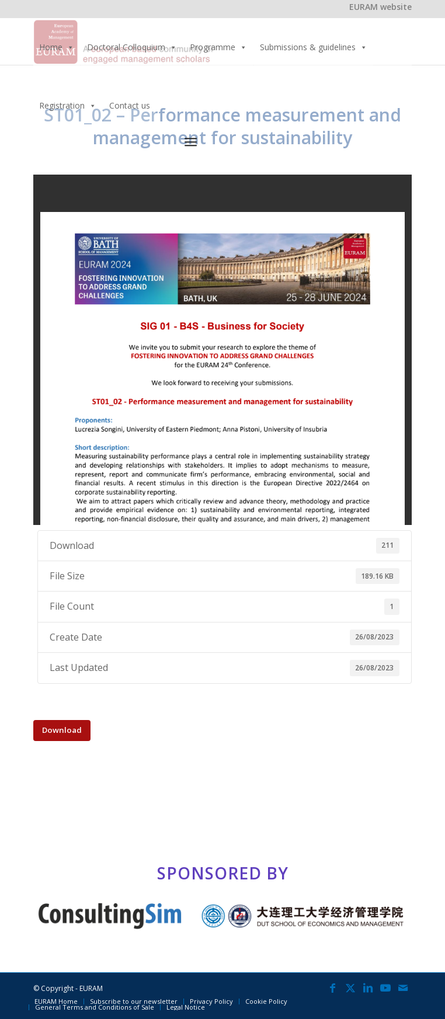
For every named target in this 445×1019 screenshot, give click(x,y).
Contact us (129, 105)
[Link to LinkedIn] (368, 987)
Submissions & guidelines (313, 47)
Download (62, 730)
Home (56, 47)
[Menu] (191, 141)
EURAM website (380, 6)
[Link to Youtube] (385, 987)
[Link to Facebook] (333, 987)
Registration (67, 105)
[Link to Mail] (403, 987)
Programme (218, 47)
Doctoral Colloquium (132, 47)
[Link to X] (350, 987)
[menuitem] (298, 142)
